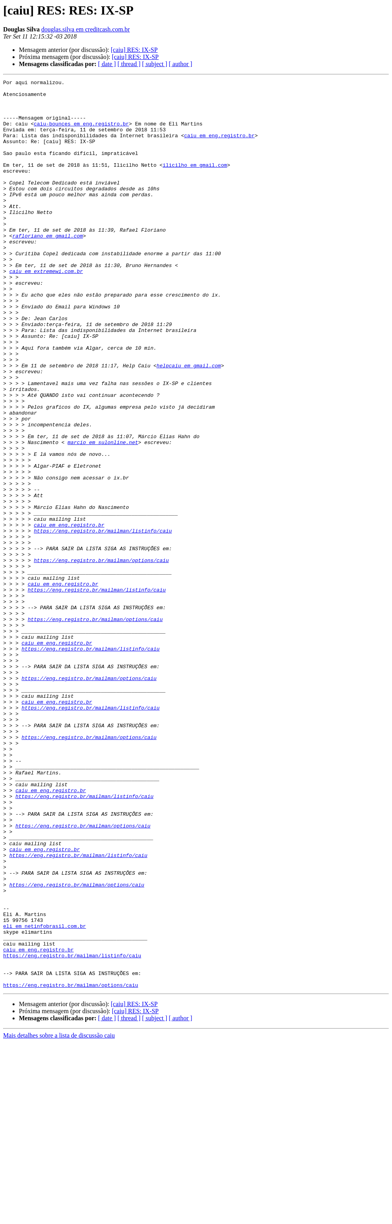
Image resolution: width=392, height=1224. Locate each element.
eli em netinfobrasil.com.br (44, 1095)
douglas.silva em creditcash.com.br (85, 29)
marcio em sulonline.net (103, 515)
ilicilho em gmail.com (195, 182)
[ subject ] (154, 64)
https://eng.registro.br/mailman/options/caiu (101, 656)
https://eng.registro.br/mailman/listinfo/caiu (103, 621)
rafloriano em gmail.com (47, 267)
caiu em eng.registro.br (219, 147)
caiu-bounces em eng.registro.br (81, 132)
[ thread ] (129, 64)
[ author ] (180, 64)
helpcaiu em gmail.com (188, 423)
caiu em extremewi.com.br (46, 309)
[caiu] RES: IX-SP (134, 49)
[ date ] (107, 64)
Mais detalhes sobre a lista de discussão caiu (59, 1217)
